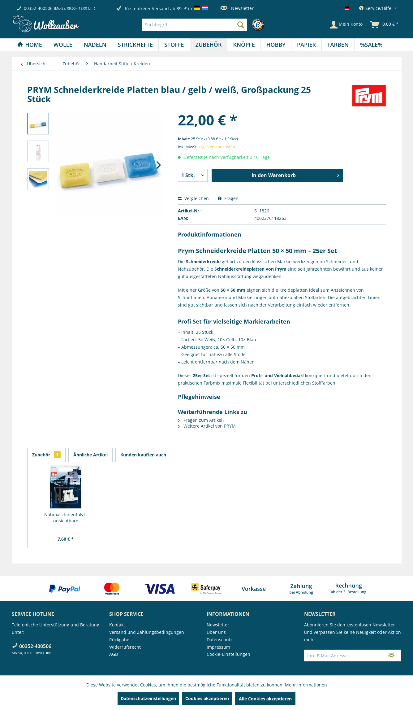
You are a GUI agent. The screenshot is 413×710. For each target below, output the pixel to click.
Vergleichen (193, 198)
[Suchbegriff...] (194, 25)
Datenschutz (220, 639)
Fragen (228, 198)
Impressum (218, 647)
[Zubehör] (208, 44)
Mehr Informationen (306, 685)
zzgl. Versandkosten (217, 147)
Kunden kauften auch (143, 455)
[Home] (30, 44)
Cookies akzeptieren (207, 698)
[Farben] (338, 44)
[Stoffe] (174, 44)
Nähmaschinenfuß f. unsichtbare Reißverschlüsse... (65, 518)
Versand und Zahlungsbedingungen (146, 632)
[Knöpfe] (243, 44)
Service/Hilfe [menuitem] (376, 8)
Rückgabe (119, 639)
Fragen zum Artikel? (201, 420)
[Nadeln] (95, 44)
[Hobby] (276, 44)
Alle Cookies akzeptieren (265, 699)
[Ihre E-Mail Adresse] (343, 655)
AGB (113, 654)
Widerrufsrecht (125, 647)
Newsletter (237, 8)
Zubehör (46, 455)
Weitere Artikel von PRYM (207, 426)
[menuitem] (204, 25)
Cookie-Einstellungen (228, 654)
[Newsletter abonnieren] (391, 655)
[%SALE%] (371, 44)
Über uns (216, 632)
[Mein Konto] (346, 24)
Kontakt (117, 625)
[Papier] (306, 44)
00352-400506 (38, 8)
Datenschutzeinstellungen (148, 698)
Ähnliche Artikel (90, 455)
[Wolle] (63, 44)
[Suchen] (240, 25)
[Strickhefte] (135, 44)
